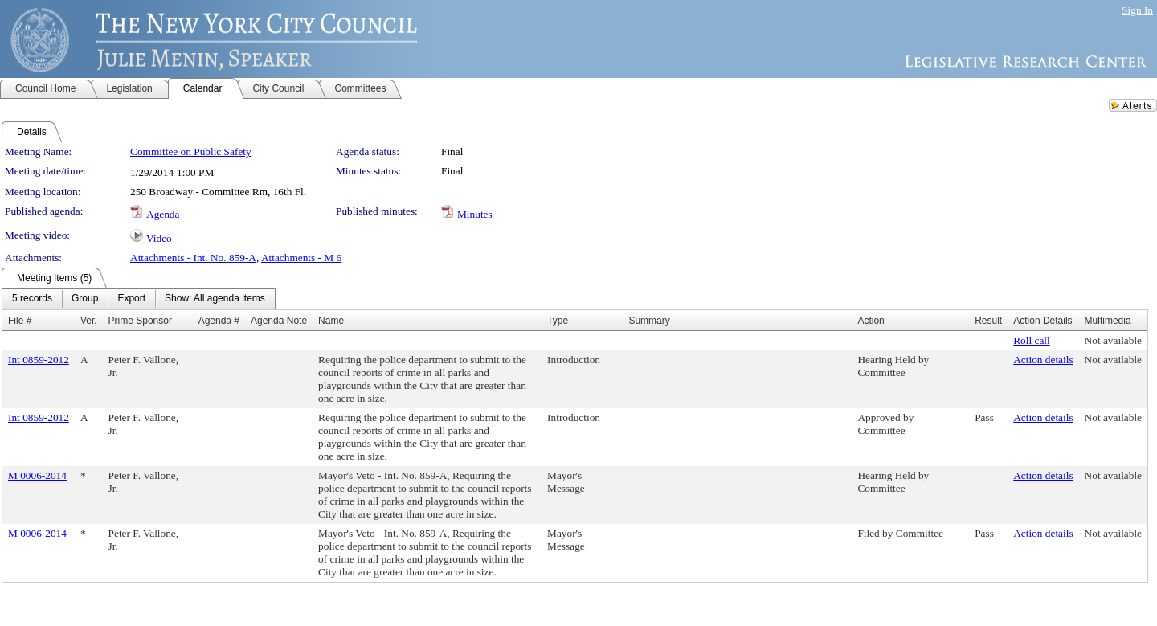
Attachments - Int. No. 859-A (193, 258)
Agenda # (218, 320)
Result (988, 320)
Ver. (88, 320)
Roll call (1031, 340)
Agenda (162, 214)
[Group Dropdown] (85, 299)
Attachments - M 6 (301, 258)
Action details (1043, 360)
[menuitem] (32, 299)
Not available (1113, 340)
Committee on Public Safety (190, 151)
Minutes (475, 214)
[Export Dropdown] (131, 299)
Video (159, 238)
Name (331, 320)
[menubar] (139, 298)
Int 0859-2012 (38, 360)
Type (557, 320)
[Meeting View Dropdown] (215, 299)
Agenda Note (279, 320)
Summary (648, 320)
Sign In (1137, 10)
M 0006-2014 (37, 475)
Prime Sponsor (140, 320)
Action (870, 320)
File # (19, 320)
